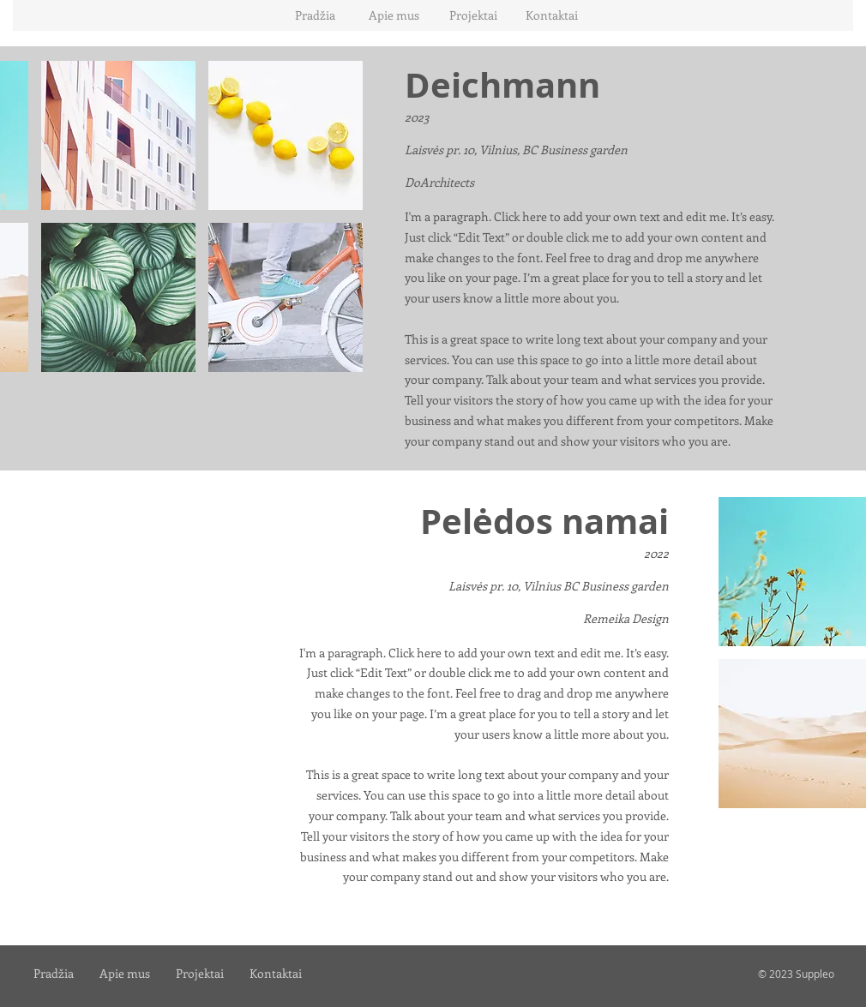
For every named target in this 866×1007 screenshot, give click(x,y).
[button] (118, 135)
